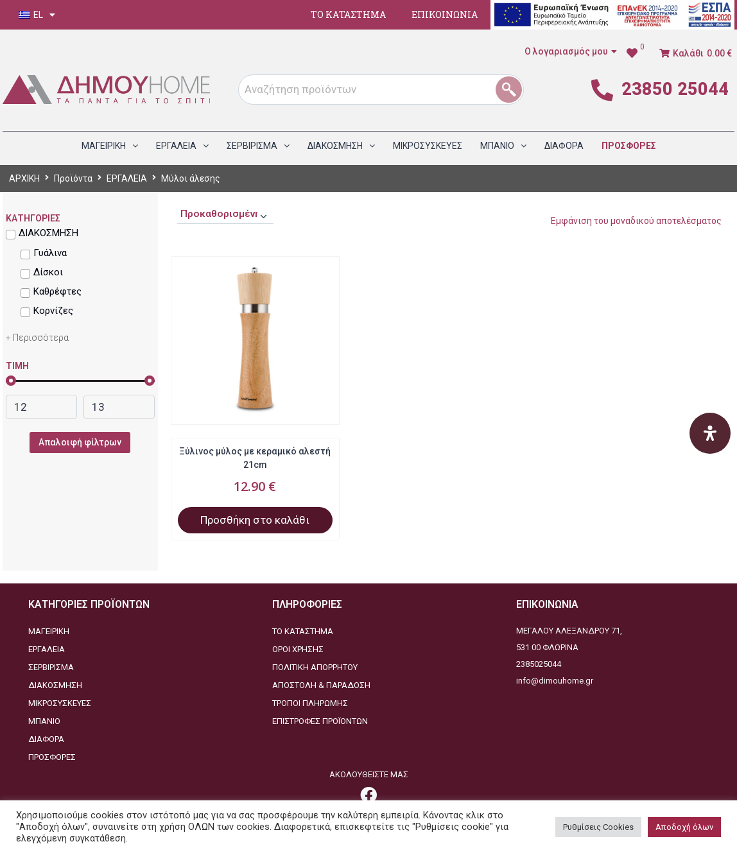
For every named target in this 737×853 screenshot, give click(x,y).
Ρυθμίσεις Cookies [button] (598, 827)
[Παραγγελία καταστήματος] (225, 214)
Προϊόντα (73, 178)
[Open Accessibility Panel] (710, 433)
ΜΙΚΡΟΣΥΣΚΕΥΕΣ (59, 703)
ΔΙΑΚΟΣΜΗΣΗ (55, 685)
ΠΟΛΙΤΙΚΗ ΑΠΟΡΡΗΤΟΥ (315, 667)
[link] (635, 53)
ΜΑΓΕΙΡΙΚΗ (48, 631)
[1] (513, 89)
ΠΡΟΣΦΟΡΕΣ (52, 757)
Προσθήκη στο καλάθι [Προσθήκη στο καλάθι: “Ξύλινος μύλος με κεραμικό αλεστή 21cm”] (254, 519)
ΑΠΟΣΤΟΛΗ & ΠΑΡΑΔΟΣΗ (321, 685)
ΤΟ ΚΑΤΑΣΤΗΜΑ (348, 14)
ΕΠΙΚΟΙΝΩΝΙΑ (445, 14)
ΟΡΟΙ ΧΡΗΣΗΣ (298, 649)
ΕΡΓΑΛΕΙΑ (127, 178)
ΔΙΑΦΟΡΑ (46, 739)
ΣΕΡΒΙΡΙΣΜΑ (51, 667)
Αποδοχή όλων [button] (684, 827)
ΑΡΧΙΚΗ (24, 178)
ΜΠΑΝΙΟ (44, 721)
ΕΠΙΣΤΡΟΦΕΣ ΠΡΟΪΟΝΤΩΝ (320, 721)
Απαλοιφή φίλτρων (80, 442)
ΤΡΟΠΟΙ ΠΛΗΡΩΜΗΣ (310, 703)
